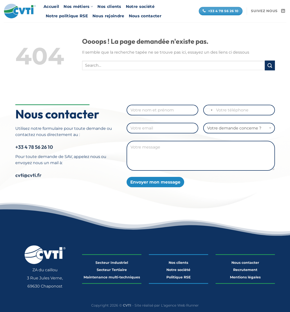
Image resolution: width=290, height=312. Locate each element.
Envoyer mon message (155, 182)
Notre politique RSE (67, 16)
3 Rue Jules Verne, (45, 278)
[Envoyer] (270, 65)
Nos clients (109, 6)
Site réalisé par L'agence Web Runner (166, 305)
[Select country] (208, 110)
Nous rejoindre (108, 16)
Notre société (140, 6)
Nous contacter (145, 16)
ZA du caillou (45, 270)
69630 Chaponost (45, 286)
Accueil (51, 6)
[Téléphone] (239, 110)
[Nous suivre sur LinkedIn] (283, 11)
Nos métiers (78, 6)
